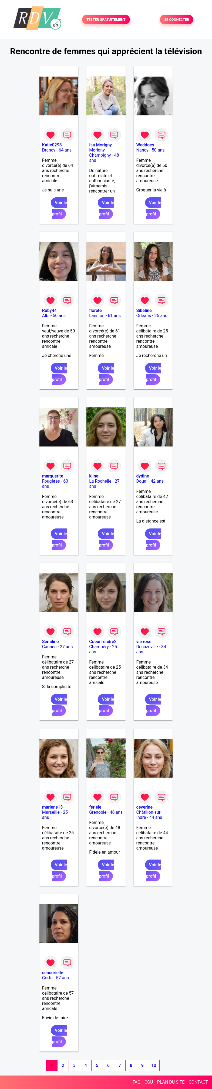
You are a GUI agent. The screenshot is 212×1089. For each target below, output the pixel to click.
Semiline (50, 641)
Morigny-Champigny (100, 152)
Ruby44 (49, 310)
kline (93, 476)
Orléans (143, 315)
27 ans (66, 646)
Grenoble (97, 812)
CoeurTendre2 (102, 641)
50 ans (158, 150)
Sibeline (144, 310)
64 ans (65, 150)
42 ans (157, 481)
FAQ (136, 1082)
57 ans (62, 977)
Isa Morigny (100, 144)
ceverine (144, 807)
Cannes (49, 646)
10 (153, 1065)
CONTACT (198, 1082)
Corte (47, 977)
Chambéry (99, 646)
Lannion (97, 315)
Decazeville (147, 646)
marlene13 (52, 807)
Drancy (48, 150)
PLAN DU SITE (171, 1082)
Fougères (51, 481)
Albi (45, 315)
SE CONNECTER (176, 20)
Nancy (142, 150)
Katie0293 (52, 144)
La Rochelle (100, 481)
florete (95, 310)
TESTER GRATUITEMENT (106, 20)
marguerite (52, 476)
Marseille (51, 812)
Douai (141, 481)
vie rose (144, 641)
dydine (142, 476)
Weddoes (145, 144)
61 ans (114, 315)
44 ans (155, 817)
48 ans (116, 812)
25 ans (160, 315)
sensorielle (52, 972)
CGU (148, 1082)
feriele (95, 807)
